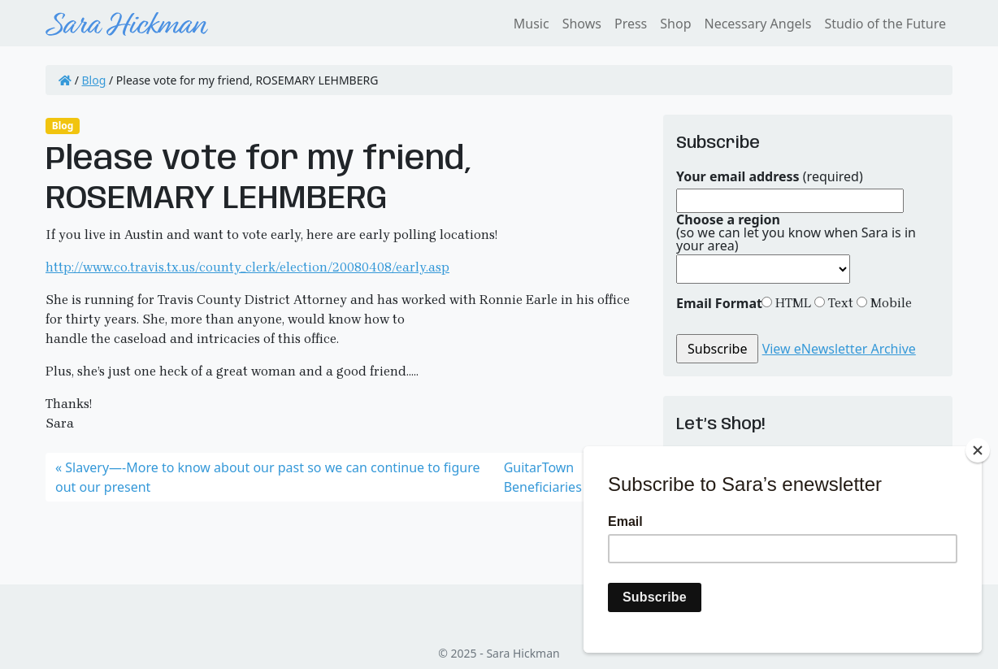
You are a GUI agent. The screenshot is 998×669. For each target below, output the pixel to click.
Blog (94, 80)
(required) (769, 176)
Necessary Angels (757, 24)
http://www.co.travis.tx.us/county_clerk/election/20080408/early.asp (247, 267)
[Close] (977, 450)
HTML (791, 303)
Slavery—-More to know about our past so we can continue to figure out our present (267, 477)
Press (630, 24)
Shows (581, 24)
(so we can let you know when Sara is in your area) (796, 232)
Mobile (889, 303)
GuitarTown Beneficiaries (543, 477)
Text (839, 303)
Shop (675, 24)
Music (531, 24)
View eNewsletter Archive (839, 349)
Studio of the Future (885, 24)
